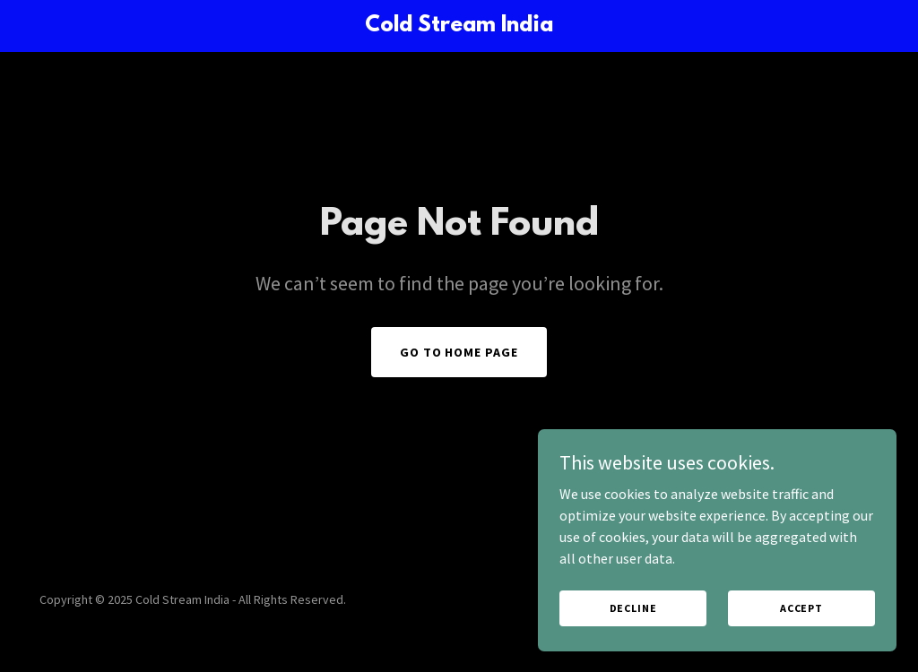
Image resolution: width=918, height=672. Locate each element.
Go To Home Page (459, 352)
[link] (458, 26)
